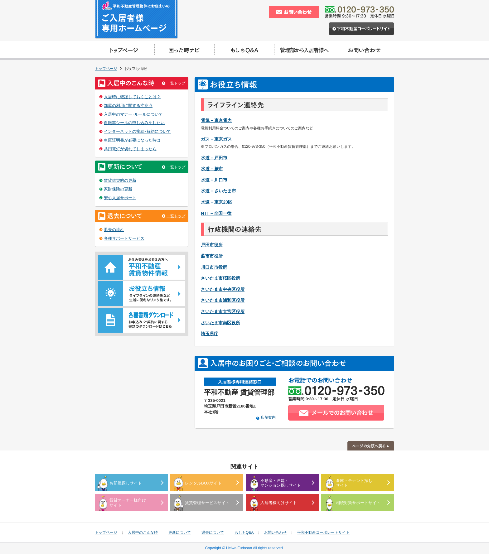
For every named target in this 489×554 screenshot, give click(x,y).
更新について (179, 532)
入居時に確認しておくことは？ (132, 96)
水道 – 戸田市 (214, 157)
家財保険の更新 (118, 189)
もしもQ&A (244, 532)
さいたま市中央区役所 (222, 289)
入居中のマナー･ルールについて (133, 114)
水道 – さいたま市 (218, 190)
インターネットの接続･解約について (137, 131)
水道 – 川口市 (214, 179)
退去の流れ (114, 229)
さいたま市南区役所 (220, 322)
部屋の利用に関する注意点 (128, 105)
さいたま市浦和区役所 (222, 300)
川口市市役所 (214, 267)
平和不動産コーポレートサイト (323, 532)
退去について (212, 532)
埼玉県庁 (209, 333)
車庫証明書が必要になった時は (132, 140)
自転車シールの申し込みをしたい (134, 122)
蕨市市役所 (212, 255)
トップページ (106, 68)
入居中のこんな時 (143, 532)
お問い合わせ (275, 532)
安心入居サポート (120, 197)
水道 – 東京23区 (216, 202)
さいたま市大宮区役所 (222, 311)
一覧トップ (176, 83)
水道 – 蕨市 (212, 168)
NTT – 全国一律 (216, 213)
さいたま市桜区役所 (220, 278)
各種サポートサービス (124, 238)
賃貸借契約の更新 (120, 180)
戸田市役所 (212, 244)
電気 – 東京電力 (216, 120)
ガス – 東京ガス (216, 139)
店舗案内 (268, 417)
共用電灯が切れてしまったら (130, 149)
